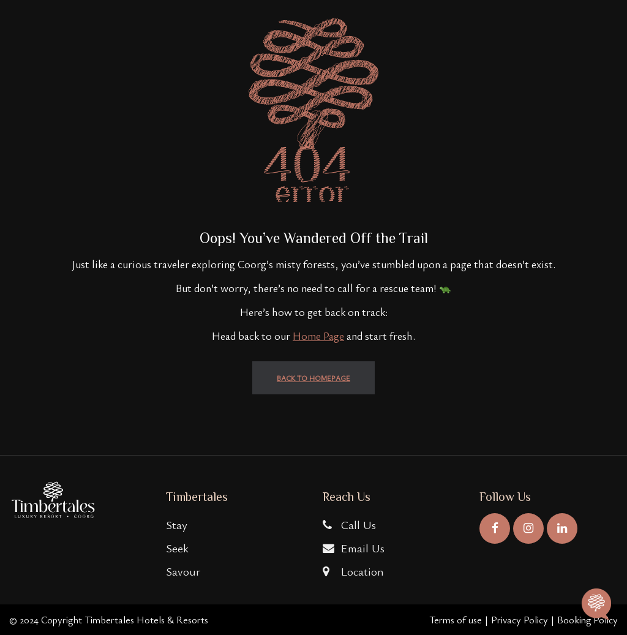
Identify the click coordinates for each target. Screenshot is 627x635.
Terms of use (455, 619)
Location (353, 571)
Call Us (349, 524)
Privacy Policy (519, 619)
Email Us (354, 547)
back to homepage (313, 378)
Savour (183, 571)
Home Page (318, 335)
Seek (177, 547)
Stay (176, 524)
